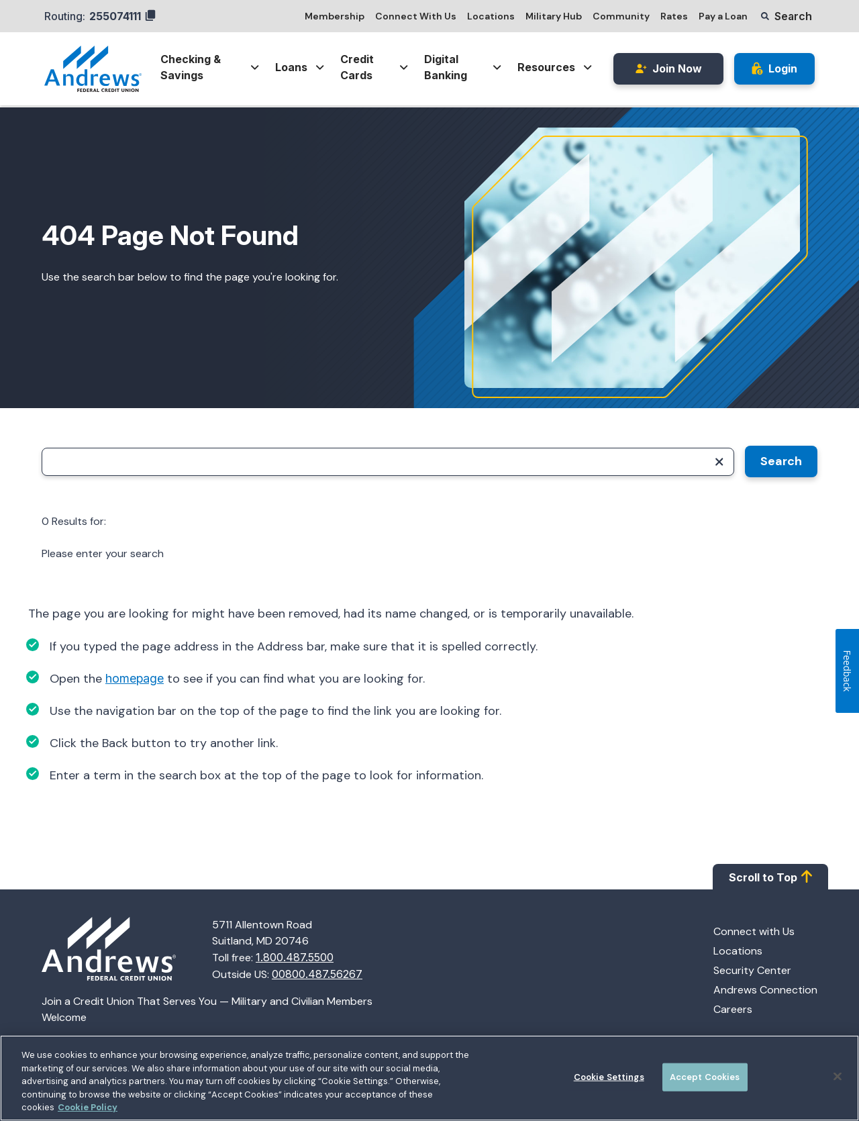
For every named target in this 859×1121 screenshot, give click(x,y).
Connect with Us (754, 931)
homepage (134, 678)
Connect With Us (415, 16)
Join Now (668, 68)
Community (621, 16)
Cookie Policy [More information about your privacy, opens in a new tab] (87, 1107)
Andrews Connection (765, 990)
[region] (429, 1078)
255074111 (122, 16)
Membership (334, 16)
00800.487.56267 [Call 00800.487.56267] (317, 974)
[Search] (388, 462)
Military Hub (553, 16)
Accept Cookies (705, 1077)
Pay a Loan (723, 16)
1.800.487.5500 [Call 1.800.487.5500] (295, 957)
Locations (491, 16)
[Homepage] (127, 950)
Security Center (752, 970)
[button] (786, 16)
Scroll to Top (770, 876)
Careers (732, 1009)
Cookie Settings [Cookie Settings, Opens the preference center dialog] (609, 1077)
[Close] (837, 1076)
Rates (674, 16)
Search (781, 461)
